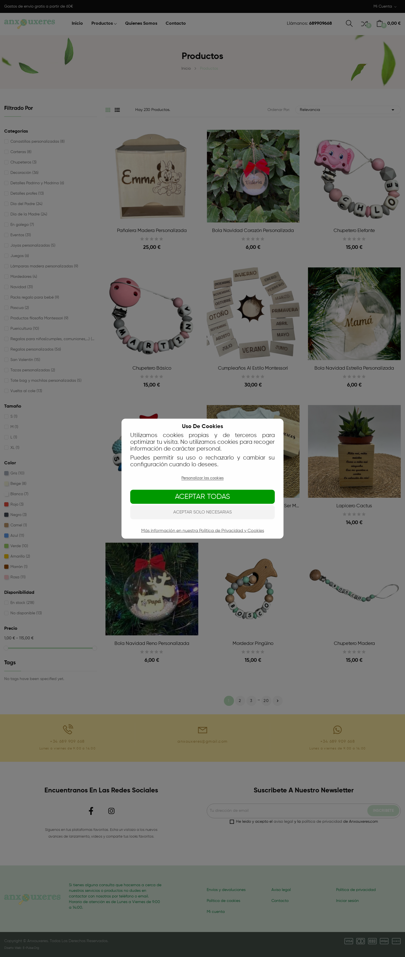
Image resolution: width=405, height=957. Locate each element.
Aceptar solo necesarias (202, 512)
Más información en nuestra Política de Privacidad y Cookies (202, 530)
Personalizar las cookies (202, 478)
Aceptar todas (202, 496)
